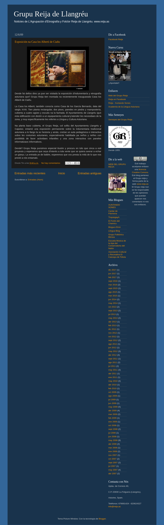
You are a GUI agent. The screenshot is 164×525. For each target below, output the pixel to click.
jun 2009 (112, 403)
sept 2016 (112, 281)
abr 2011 (112, 373)
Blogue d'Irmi (114, 227)
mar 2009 (112, 414)
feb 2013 (112, 325)
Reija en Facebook (117, 99)
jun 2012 (112, 347)
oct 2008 (112, 425)
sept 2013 (112, 310)
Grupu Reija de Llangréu (51, 14)
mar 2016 (112, 285)
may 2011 (112, 370)
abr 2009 (112, 410)
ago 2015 (112, 292)
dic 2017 (112, 270)
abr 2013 (112, 322)
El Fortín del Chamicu (114, 222)
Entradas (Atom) (35, 179)
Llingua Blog (114, 231)
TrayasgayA (114, 217)
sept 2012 (112, 340)
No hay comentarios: (51, 163)
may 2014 (112, 303)
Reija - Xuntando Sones (119, 103)
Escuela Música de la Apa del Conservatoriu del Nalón (117, 244)
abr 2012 (112, 355)
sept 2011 (112, 359)
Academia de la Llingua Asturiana (123, 107)
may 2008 (112, 440)
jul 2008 (112, 433)
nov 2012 (112, 333)
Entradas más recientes (30, 173)
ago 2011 (112, 362)
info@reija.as (114, 506)
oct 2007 (112, 459)
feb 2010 (112, 388)
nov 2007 (112, 455)
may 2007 (112, 470)
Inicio (61, 173)
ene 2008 (112, 451)
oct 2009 (112, 392)
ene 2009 (112, 422)
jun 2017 (112, 273)
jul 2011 (112, 366)
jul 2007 (112, 466)
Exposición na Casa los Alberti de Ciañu (37, 41)
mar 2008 (112, 448)
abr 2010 (112, 385)
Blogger (102, 519)
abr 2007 (112, 473)
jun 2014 (112, 299)
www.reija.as (142, 184)
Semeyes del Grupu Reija (120, 119)
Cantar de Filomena (112, 212)
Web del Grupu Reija (118, 95)
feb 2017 (112, 277)
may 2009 (112, 407)
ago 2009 (112, 396)
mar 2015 (112, 296)
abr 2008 (112, 444)
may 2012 (112, 351)
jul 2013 (112, 314)
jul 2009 (112, 399)
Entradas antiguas (89, 173)
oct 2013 (112, 307)
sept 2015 (112, 288)
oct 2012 (112, 336)
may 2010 (112, 381)
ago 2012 (112, 344)
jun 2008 (112, 436)
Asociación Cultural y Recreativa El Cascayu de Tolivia (117, 254)
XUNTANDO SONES (114, 206)
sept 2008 (112, 429)
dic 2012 (112, 329)
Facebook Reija (115, 39)
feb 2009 (112, 418)
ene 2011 (112, 377)
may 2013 (112, 318)
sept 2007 (112, 462)
